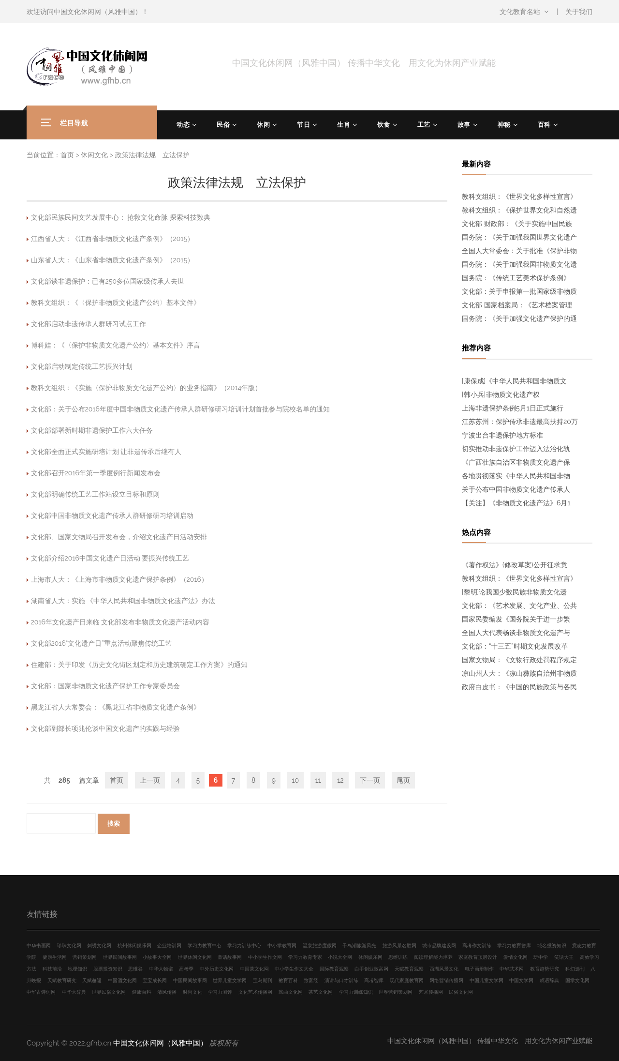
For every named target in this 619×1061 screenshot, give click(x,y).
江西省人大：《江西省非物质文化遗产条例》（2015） (112, 239)
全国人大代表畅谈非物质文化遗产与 (516, 633)
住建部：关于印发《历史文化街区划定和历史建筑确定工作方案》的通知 (139, 664)
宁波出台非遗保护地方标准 (502, 435)
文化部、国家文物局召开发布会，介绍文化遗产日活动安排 (119, 537)
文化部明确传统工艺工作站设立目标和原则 (95, 494)
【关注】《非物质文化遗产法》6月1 (516, 503)
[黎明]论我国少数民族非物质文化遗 (514, 592)
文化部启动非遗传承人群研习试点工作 (88, 324)
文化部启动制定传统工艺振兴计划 (82, 366)
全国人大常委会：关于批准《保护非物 (519, 251)
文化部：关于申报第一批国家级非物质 (519, 291)
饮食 (383, 124)
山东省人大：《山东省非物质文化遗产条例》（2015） (112, 260)
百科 (544, 124)
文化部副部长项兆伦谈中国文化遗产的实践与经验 (105, 728)
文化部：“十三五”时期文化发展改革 (515, 646)
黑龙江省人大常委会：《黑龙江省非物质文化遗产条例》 (115, 707)
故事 (464, 124)
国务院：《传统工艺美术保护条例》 (516, 278)
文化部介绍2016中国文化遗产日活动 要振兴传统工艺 (110, 558)
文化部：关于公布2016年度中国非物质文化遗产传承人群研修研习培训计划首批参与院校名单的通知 (180, 409)
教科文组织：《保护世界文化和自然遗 (519, 210)
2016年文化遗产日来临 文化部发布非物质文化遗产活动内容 (120, 622)
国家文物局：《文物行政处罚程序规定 (519, 660)
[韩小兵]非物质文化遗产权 (501, 394)
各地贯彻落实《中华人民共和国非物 (516, 476)
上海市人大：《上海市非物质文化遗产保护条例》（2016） (119, 579)
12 (340, 780)
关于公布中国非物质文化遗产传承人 (516, 489)
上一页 (150, 780)
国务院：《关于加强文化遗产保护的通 (519, 318)
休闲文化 (94, 155)
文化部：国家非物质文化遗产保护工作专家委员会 (105, 686)
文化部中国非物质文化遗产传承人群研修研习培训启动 (112, 515)
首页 (67, 155)
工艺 (423, 124)
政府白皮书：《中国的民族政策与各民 (519, 687)
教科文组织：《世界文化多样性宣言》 (519, 196)
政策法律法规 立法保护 (152, 155)
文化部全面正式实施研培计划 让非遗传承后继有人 (106, 451)
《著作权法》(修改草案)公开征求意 (514, 565)
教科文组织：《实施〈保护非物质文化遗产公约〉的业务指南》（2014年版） (146, 388)
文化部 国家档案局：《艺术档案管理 (517, 305)
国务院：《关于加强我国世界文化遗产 (519, 237)
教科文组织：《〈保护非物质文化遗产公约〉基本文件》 (115, 302)
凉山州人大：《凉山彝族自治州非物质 (519, 673)
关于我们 (578, 11)
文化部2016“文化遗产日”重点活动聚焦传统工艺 (101, 643)
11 (318, 780)
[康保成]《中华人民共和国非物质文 (514, 381)
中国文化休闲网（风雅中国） (98, 11)
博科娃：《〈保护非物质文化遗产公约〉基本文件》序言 (115, 345)
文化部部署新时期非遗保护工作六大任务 (92, 430)
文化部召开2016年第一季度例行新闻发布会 (96, 473)
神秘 (504, 124)
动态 (183, 124)
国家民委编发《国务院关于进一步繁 (516, 619)
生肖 (343, 124)
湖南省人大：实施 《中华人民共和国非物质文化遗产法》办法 (123, 601)
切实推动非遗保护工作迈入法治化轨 (516, 449)
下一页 (370, 780)
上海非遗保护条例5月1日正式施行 (512, 408)
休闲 (263, 124)
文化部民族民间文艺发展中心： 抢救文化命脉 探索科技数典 (120, 217)
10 (295, 780)
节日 (303, 124)
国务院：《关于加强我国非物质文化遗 (519, 264)
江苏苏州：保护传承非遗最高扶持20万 (520, 421)
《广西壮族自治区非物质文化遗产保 (516, 462)
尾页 (403, 780)
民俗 (223, 124)
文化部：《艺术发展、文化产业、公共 (519, 605)
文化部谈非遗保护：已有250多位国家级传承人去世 (108, 281)
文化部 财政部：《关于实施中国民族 (517, 223)
